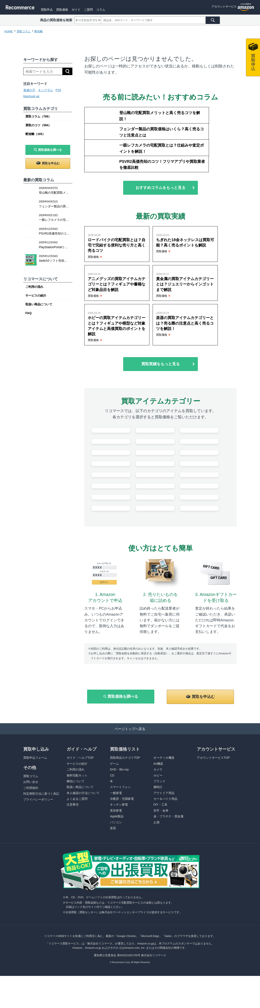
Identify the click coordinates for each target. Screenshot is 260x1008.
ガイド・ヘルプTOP (80, 814)
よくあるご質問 (77, 855)
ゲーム (114, 820)
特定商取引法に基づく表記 (41, 850)
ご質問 (103, 9)
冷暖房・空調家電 (122, 855)
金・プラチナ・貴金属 (168, 873)
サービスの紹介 (35, 295)
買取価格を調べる (50, 149)
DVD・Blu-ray (119, 826)
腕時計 (157, 843)
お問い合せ (30, 838)
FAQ (28, 313)
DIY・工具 (160, 861)
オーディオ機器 (163, 814)
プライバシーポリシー (38, 856)
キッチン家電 (119, 861)
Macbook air (31, 96)
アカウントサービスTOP (213, 814)
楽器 (113, 884)
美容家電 (116, 867)
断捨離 (35, 134)
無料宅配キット (77, 832)
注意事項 (73, 861)
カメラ (157, 826)
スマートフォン (120, 843)
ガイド (90, 9)
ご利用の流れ (34, 286)
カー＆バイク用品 (165, 855)
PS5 (58, 90)
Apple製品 (117, 873)
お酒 (156, 879)
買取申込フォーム (35, 814)
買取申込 (59, 9)
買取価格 (76, 9)
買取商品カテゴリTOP (125, 814)
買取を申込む (51, 163)
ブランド (159, 838)
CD (112, 832)
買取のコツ (38, 125)
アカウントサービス (223, 9)
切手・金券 (160, 867)
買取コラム (38, 116)
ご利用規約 (30, 844)
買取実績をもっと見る (160, 309)
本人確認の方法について (83, 849)
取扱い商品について (38, 304)
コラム (116, 9)
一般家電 (116, 849)
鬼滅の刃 (29, 90)
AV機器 (158, 820)
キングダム (45, 90)
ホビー (157, 832)
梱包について (76, 838)
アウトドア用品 (163, 849)
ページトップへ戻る (130, 785)
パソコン (116, 879)
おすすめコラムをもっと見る (161, 158)
